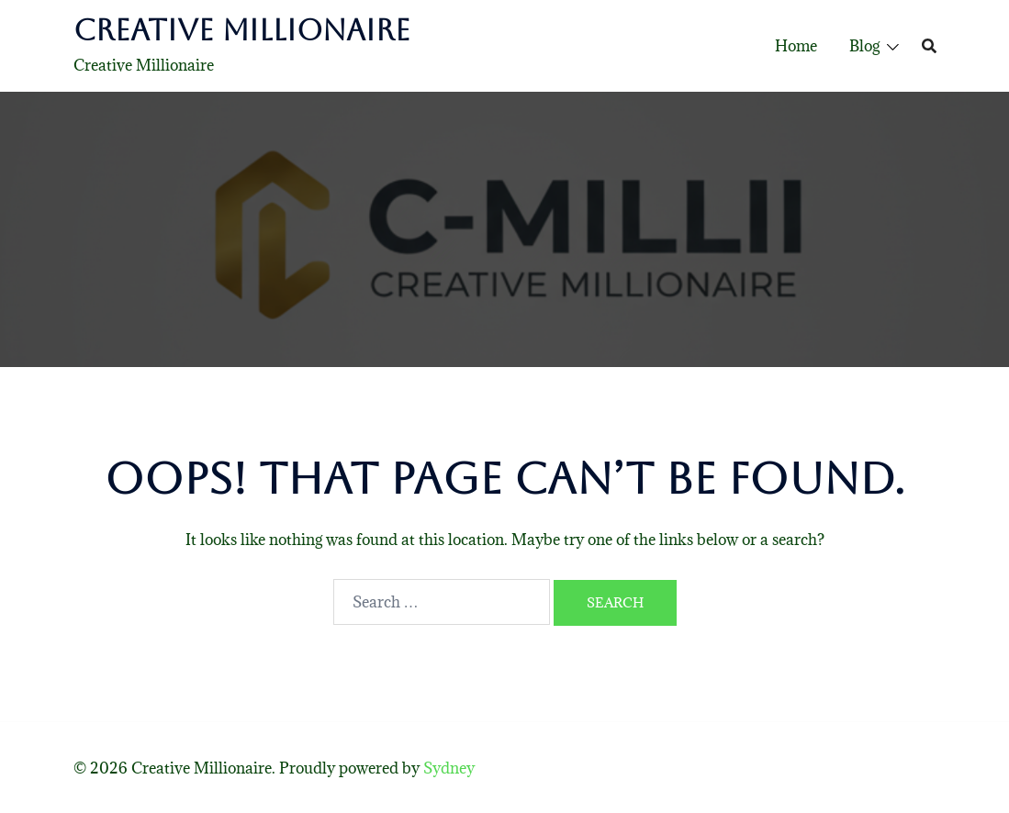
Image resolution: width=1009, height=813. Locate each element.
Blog (864, 46)
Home (796, 46)
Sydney (449, 768)
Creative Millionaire (241, 30)
